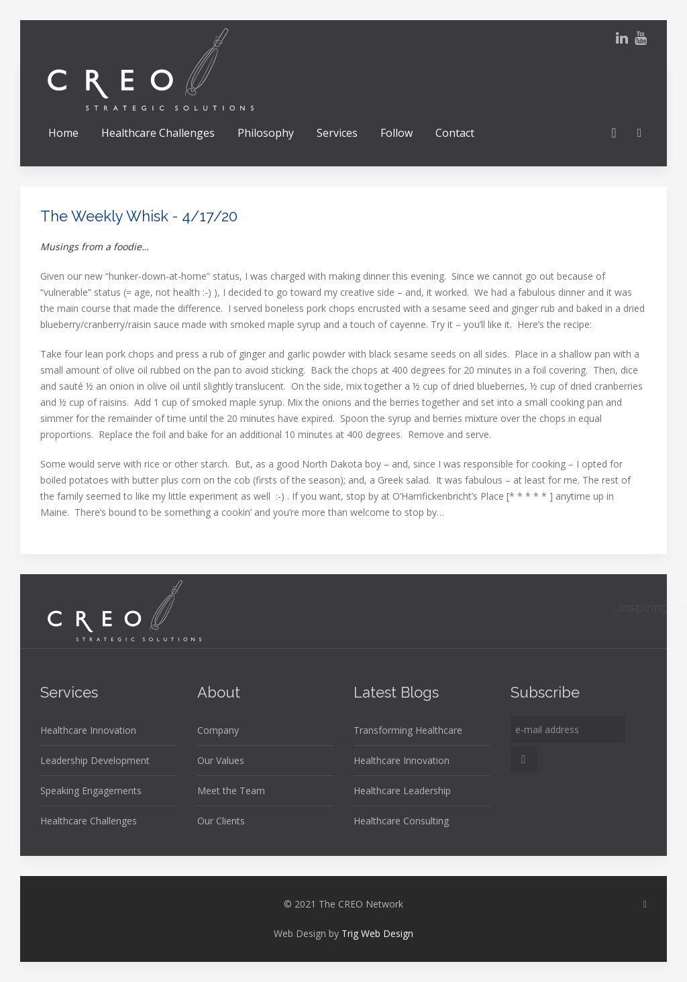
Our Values (220, 760)
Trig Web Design (377, 933)
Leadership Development (95, 760)
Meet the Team (231, 790)
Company (218, 730)
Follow (396, 132)
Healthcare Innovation (88, 730)
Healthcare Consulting (401, 820)
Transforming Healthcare (408, 730)
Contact (454, 132)
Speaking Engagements (91, 790)
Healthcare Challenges (158, 132)
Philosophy (265, 132)
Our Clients (221, 820)
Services (337, 132)
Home (63, 132)
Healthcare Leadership (402, 790)
